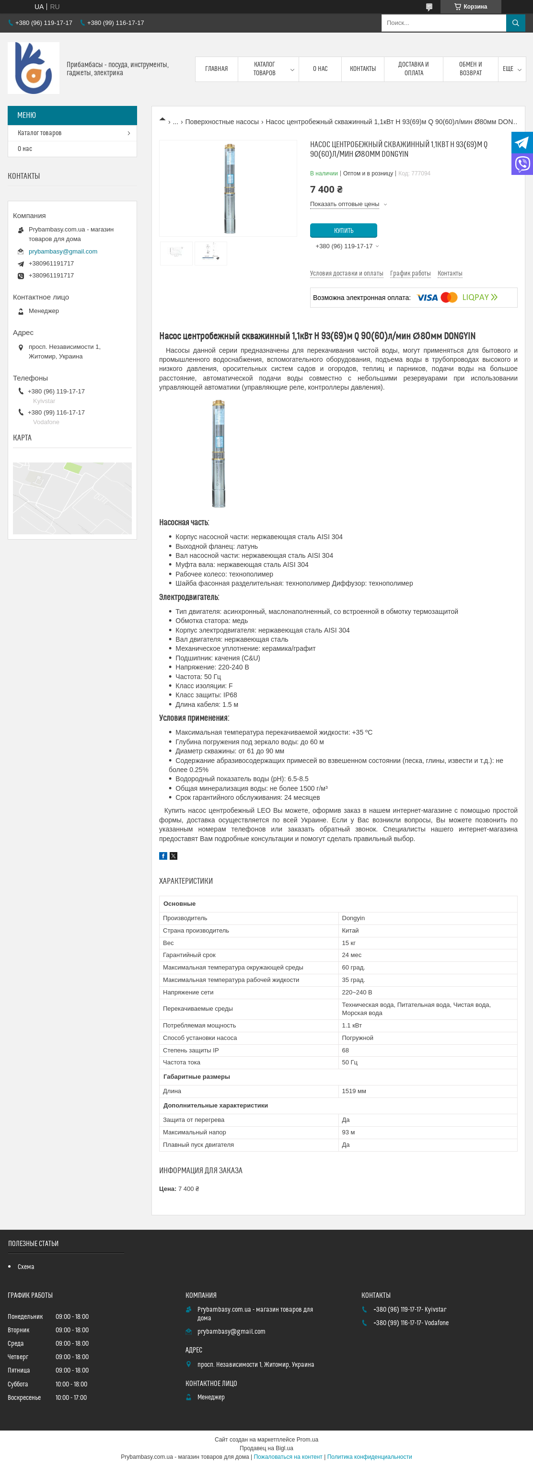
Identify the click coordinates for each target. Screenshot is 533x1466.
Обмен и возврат (470, 69)
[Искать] (515, 23)
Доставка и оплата (413, 69)
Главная (216, 69)
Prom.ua (307, 1439)
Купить (344, 231)
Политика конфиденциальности (369, 1457)
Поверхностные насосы (222, 122)
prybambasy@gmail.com (63, 251)
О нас (320, 69)
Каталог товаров (265, 69)
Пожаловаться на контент (288, 1457)
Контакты (363, 69)
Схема (26, 1267)
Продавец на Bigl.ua (266, 1448)
